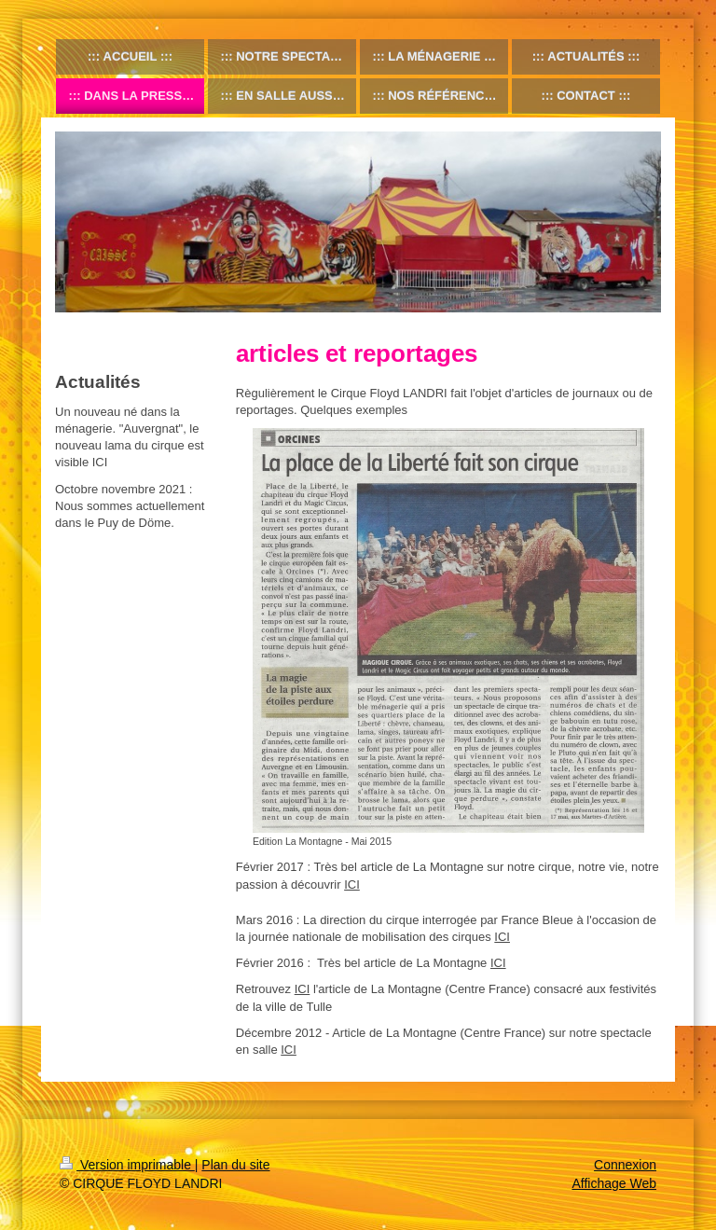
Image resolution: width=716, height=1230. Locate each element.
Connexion (625, 1164)
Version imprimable (127, 1164)
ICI (352, 884)
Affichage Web (613, 1183)
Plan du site (235, 1164)
